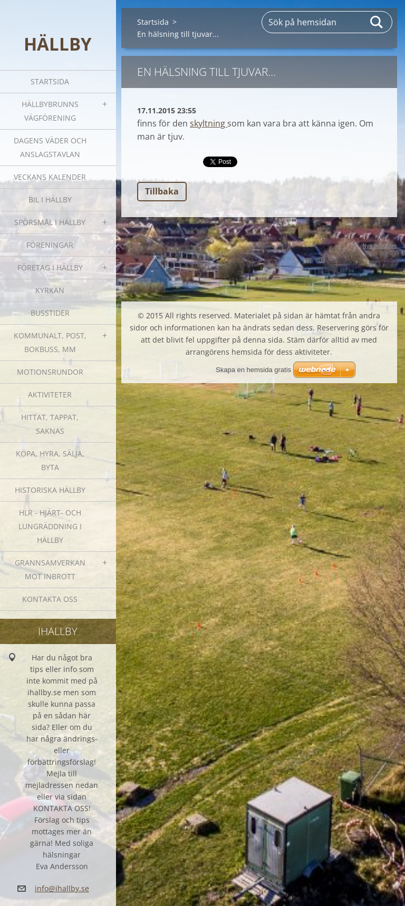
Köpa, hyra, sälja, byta (50, 460)
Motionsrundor (50, 372)
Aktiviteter (50, 394)
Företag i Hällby (50, 267)
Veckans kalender (50, 177)
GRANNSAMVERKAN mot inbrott (50, 569)
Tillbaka (162, 191)
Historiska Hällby (50, 490)
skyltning (208, 123)
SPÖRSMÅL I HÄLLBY (49, 222)
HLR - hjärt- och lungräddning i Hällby (50, 526)
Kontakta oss (50, 599)
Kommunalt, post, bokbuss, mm (50, 342)
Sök (377, 22)
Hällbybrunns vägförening (50, 111)
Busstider (50, 313)
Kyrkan (49, 290)
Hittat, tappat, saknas (50, 424)
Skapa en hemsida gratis (253, 370)
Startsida (50, 81)
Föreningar (49, 245)
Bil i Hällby (50, 199)
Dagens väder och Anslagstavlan (50, 147)
